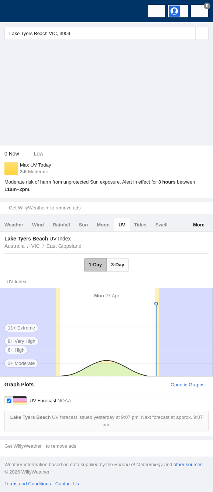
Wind (38, 225)
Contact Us (67, 483)
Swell (161, 225)
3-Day (117, 264)
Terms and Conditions (27, 483)
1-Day (95, 264)
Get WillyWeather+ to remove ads (44, 208)
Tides (140, 225)
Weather (13, 225)
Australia (14, 246)
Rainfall (61, 225)
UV (121, 225)
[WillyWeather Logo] (16, 11)
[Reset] (189, 33)
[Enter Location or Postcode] (106, 33)
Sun (83, 225)
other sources (188, 464)
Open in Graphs (188, 384)
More (199, 225)
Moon (103, 225)
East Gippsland (64, 246)
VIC (35, 246)
